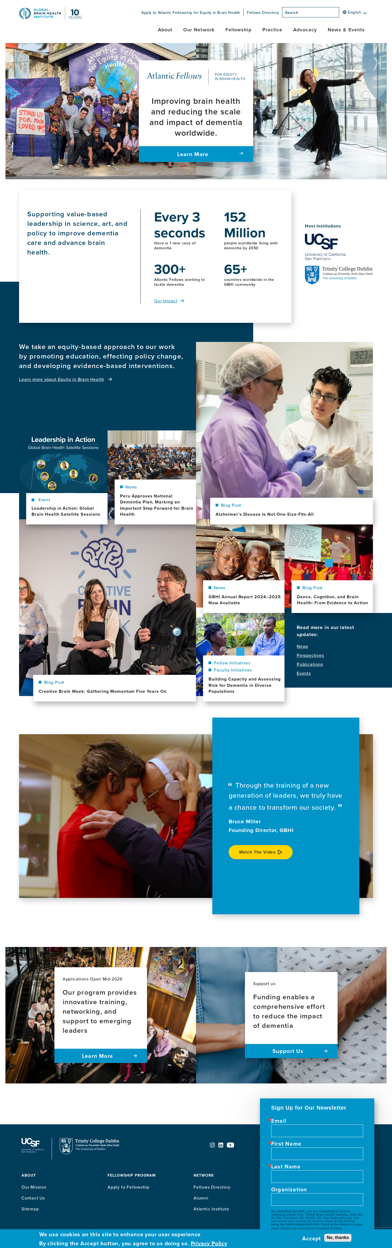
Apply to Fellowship (128, 1187)
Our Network (199, 29)
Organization (289, 1189)
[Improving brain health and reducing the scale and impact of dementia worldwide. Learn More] (196, 111)
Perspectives (310, 655)
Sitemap (30, 1209)
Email (278, 1120)
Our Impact (165, 301)
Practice (272, 29)
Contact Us (33, 1198)
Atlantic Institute (211, 1209)
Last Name (286, 1166)
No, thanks (338, 1237)
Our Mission (34, 1187)
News (302, 646)
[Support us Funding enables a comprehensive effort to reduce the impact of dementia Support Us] (291, 1015)
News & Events (346, 29)
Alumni (201, 1198)
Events (304, 673)
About (165, 29)
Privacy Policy (209, 1243)
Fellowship (238, 29)
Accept (311, 1238)
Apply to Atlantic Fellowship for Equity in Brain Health (190, 12)
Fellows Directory (263, 12)
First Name (286, 1143)
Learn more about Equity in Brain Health (61, 379)
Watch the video (257, 852)
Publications (310, 664)
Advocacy (305, 29)
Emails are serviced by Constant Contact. (312, 1228)
